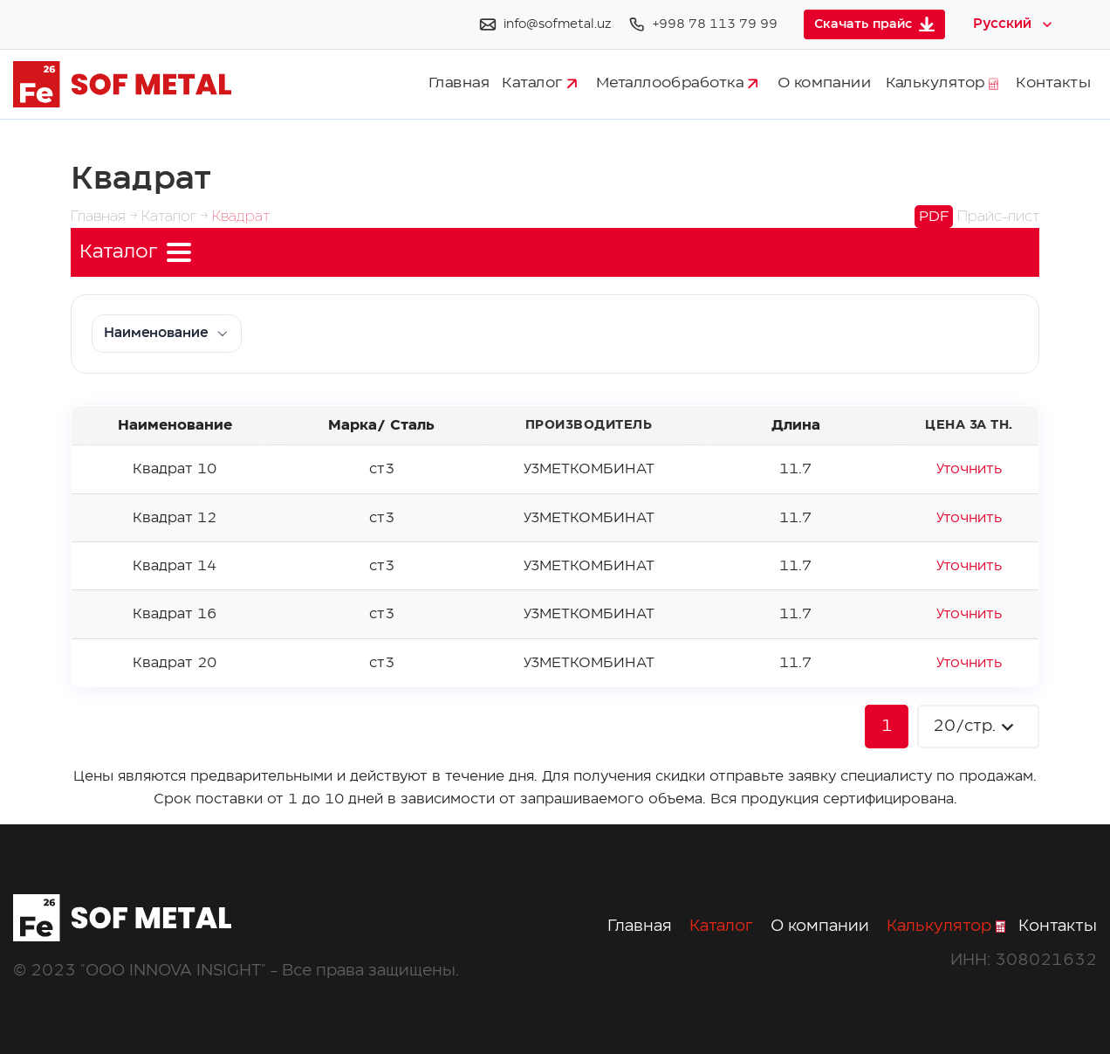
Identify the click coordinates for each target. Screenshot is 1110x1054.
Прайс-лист (977, 217)
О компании (824, 83)
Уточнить (969, 469)
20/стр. (976, 727)
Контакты (1053, 83)
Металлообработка (676, 83)
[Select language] (1014, 24)
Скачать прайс (874, 24)
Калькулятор (942, 83)
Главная (459, 83)
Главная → (106, 217)
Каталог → (176, 217)
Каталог (539, 83)
